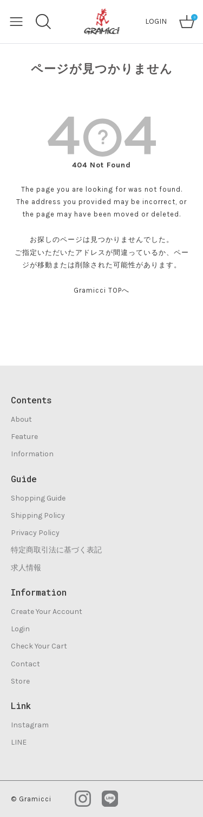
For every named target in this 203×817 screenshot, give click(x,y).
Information (32, 453)
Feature (24, 436)
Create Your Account (46, 611)
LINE (19, 742)
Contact (25, 664)
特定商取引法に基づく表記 (56, 550)
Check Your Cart (39, 646)
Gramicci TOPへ (101, 290)
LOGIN (156, 21)
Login (20, 628)
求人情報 (26, 567)
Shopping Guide (38, 498)
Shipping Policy (38, 515)
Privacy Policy (35, 532)
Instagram (30, 725)
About (21, 419)
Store (20, 681)
